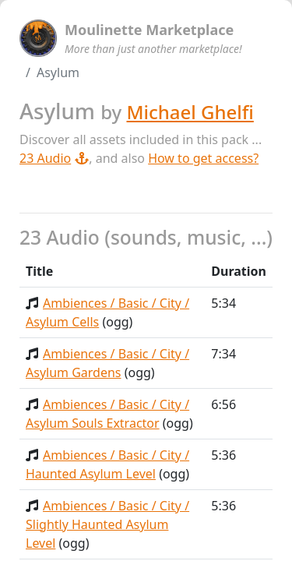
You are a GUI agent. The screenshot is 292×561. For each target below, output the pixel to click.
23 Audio (54, 158)
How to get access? (203, 158)
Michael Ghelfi (189, 112)
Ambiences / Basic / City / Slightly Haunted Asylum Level (107, 524)
